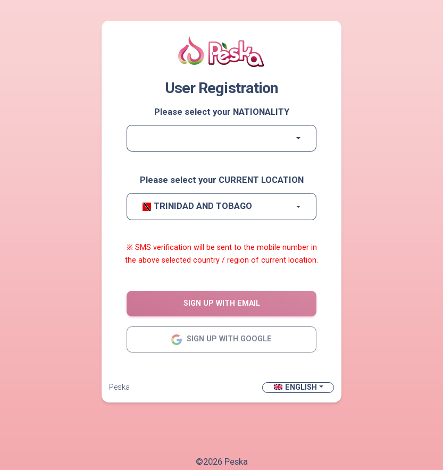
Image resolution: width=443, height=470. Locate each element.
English (295, 387)
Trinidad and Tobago (197, 206)
